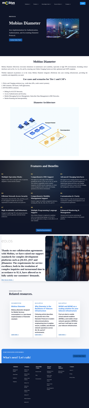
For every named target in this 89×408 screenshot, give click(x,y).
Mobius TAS (26, 382)
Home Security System (49, 384)
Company (67, 4)
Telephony (15, 381)
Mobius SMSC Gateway (27, 375)
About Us (71, 370)
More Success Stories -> (8, 280)
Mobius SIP (26, 402)
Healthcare (15, 378)
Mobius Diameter (27, 398)
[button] (82, 3)
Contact (72, 366)
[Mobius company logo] (9, 6)
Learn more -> (15, 334)
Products (35, 4)
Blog (36, 375)
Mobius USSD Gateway (27, 379)
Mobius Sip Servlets (26, 387)
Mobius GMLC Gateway (27, 391)
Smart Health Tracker (49, 380)
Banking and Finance (15, 370)
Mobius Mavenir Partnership (61, 372)
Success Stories (57, 4)
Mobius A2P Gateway (26, 370)
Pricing (71, 373)
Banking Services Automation (50, 372)
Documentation (38, 378)
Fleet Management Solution (50, 389)
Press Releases (61, 367)
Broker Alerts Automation (49, 376)
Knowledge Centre (46, 4)
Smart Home (15, 374)
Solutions (27, 4)
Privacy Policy (72, 377)
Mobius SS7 (26, 394)
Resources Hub (38, 371)
